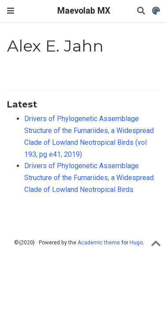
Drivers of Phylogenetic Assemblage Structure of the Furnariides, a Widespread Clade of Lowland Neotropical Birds (89, 177)
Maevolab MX (83, 11)
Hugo (136, 243)
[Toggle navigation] (10, 11)
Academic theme (99, 243)
